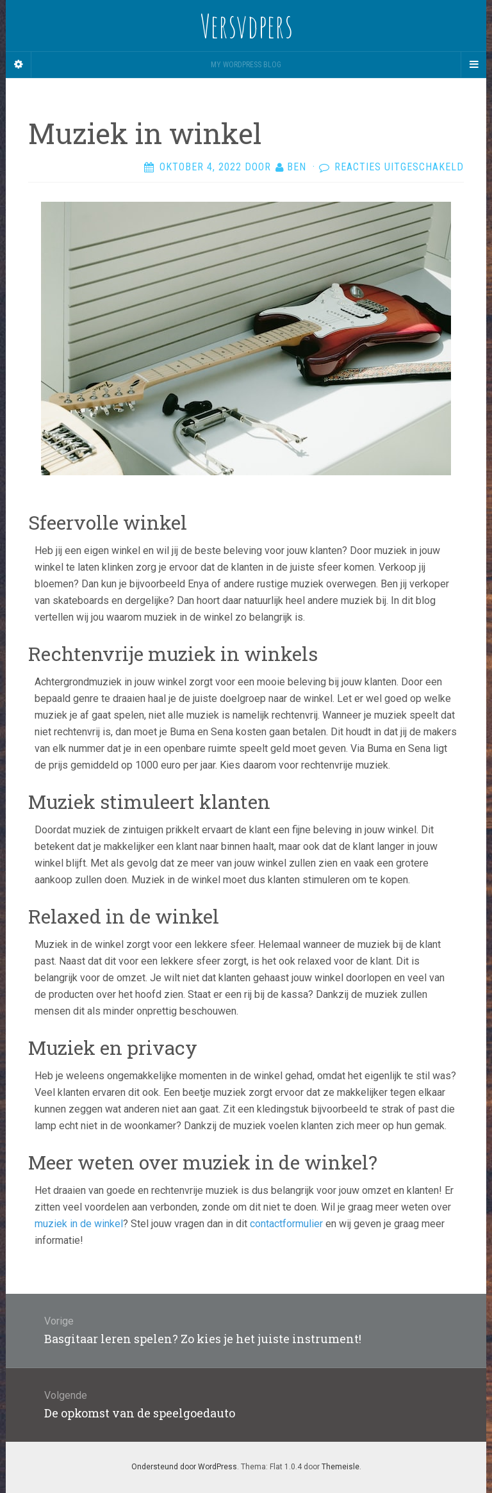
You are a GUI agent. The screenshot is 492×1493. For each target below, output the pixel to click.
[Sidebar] (18, 65)
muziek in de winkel (79, 1224)
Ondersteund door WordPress (184, 1466)
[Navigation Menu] (473, 65)
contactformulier (286, 1224)
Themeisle (340, 1466)
